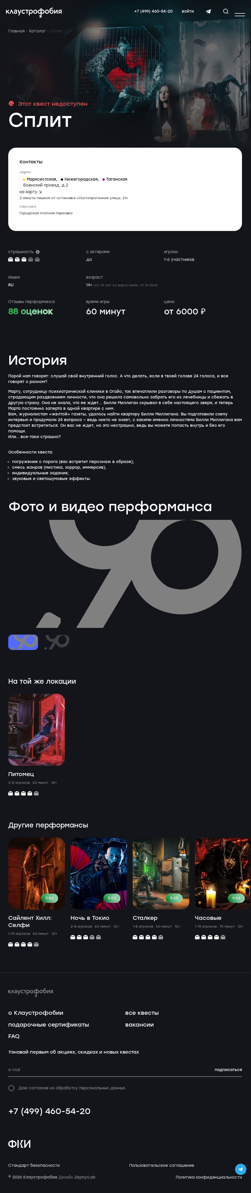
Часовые (208, 923)
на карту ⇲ (31, 197)
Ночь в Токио (90, 923)
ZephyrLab (86, 1183)
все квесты (142, 1018)
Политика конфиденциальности (209, 1183)
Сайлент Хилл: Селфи (30, 927)
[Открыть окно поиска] (223, 14)
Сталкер (145, 923)
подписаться (228, 1075)
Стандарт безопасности (34, 1171)
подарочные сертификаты (48, 1030)
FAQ (14, 1041)
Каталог (37, 36)
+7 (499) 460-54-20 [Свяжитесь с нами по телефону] (151, 14)
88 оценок (30, 317)
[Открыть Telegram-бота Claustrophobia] (240, 1169)
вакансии (139, 1030)
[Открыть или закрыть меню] (240, 15)
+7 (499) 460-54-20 (49, 1117)
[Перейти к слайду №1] (23, 647)
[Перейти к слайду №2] (55, 647)
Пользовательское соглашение (161, 1171)
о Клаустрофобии (35, 1018)
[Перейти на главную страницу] (36, 15)
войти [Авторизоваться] (186, 14)
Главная (16, 36)
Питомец (21, 779)
